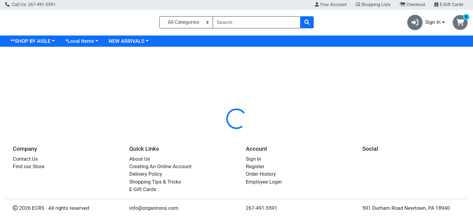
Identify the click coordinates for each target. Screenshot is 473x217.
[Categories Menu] (186, 23)
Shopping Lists (373, 4)
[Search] (257, 23)
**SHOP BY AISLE (82, 43)
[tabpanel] (335, 161)
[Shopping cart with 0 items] (460, 23)
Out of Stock (402, 96)
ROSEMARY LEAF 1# (228, 213)
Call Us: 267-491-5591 (30, 4)
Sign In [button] (424, 23)
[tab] (214, 131)
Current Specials (29, 43)
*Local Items (131, 43)
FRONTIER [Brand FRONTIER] (272, 155)
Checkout (412, 4)
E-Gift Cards (448, 4)
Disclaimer (242, 131)
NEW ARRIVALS (179, 43)
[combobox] (257, 23)
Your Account (331, 4)
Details (214, 131)
